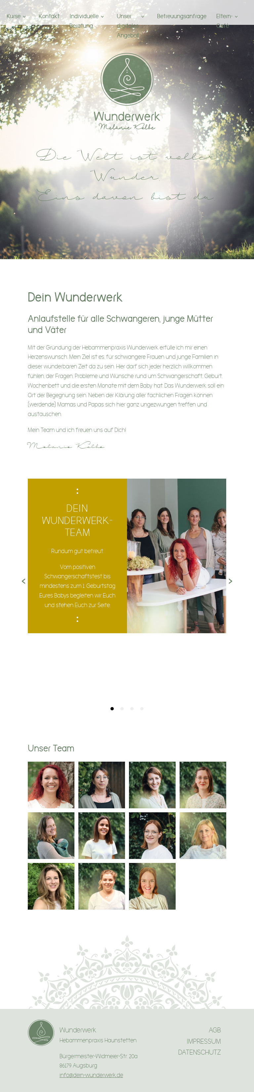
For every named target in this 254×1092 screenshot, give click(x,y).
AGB (215, 1030)
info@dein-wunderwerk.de (91, 1075)
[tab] (112, 709)
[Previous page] (23, 582)
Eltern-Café (224, 20)
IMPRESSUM (204, 1041)
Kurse (14, 16)
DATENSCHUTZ (199, 1052)
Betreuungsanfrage (181, 16)
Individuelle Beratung (84, 20)
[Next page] (230, 582)
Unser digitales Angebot (128, 25)
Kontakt (49, 16)
